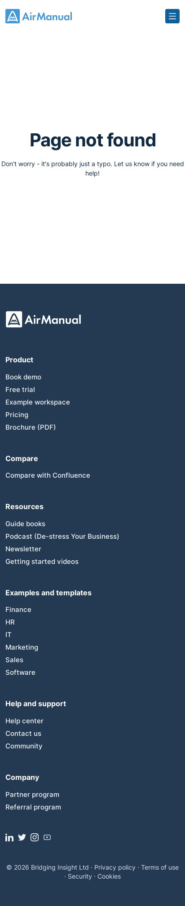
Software (20, 672)
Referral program (33, 807)
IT (8, 634)
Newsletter (23, 549)
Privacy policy (115, 867)
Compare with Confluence (47, 475)
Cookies (109, 876)
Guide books (25, 523)
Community (24, 746)
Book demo (23, 377)
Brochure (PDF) (30, 427)
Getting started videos (42, 561)
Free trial (20, 389)
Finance (18, 609)
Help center (24, 721)
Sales (14, 659)
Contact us (23, 733)
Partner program (32, 794)
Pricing (16, 414)
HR (10, 622)
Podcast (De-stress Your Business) (62, 536)
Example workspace (37, 402)
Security (80, 876)
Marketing (21, 647)
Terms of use (160, 867)
